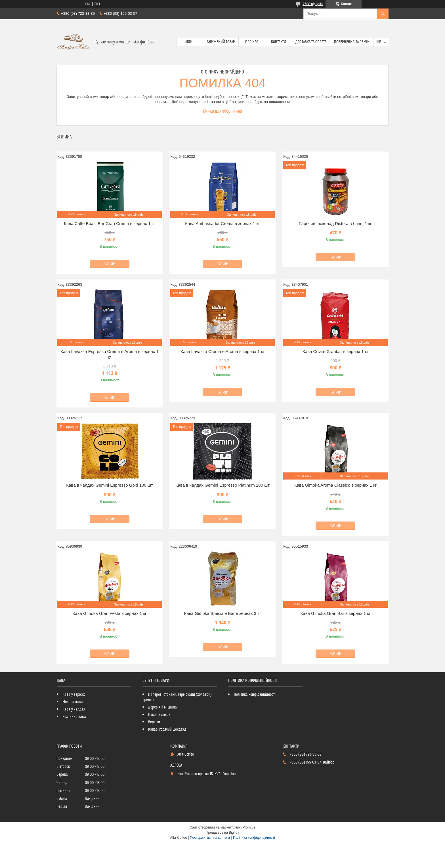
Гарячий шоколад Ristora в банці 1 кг (335, 223)
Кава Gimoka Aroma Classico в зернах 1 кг (335, 485)
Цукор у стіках (159, 714)
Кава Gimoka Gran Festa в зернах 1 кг (110, 613)
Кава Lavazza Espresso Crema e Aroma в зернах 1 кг (109, 354)
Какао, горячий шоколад (167, 729)
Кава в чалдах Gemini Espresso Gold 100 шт (109, 485)
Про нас (251, 42)
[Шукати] (383, 14)
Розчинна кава (74, 716)
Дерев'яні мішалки (163, 707)
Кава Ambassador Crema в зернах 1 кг (222, 223)
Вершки (154, 722)
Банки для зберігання (222, 111)
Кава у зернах (73, 694)
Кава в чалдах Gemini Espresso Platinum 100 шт (222, 485)
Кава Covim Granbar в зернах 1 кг (335, 351)
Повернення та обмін (352, 42)
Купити (110, 264)
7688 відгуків (313, 4)
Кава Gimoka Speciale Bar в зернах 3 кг (222, 613)
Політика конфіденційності (255, 694)
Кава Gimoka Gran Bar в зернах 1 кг (336, 613)
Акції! (189, 42)
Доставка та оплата (310, 42)
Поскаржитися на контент (210, 838)
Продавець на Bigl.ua (222, 832)
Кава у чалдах (73, 709)
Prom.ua (249, 827)
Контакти (278, 42)
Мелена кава (72, 702)
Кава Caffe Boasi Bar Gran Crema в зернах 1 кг (109, 223)
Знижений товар (221, 42)
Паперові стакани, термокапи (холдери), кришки (177, 697)
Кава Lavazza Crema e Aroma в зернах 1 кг (222, 351)
